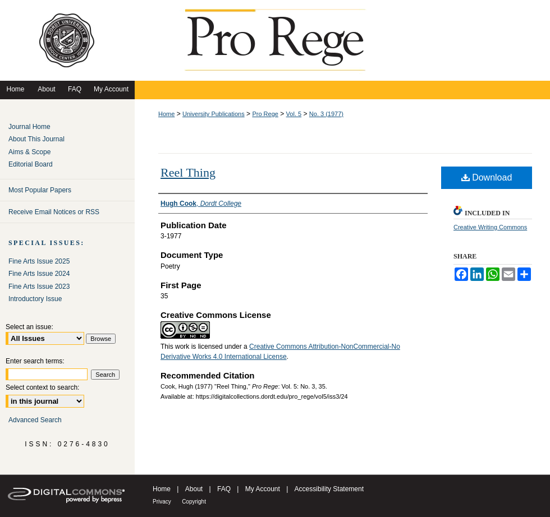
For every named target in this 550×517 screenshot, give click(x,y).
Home (166, 113)
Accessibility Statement (329, 489)
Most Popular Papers (39, 190)
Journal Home (29, 127)
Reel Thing (188, 172)
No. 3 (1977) (326, 113)
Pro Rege (265, 113)
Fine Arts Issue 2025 (39, 261)
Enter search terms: (35, 361)
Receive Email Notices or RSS (53, 212)
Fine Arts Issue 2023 (39, 286)
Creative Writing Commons (490, 227)
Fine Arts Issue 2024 (39, 274)
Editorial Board (30, 164)
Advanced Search (35, 420)
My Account (262, 489)
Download (486, 177)
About (194, 489)
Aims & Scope (29, 152)
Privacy (162, 501)
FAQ (224, 489)
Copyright (194, 501)
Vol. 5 (294, 113)
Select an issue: (29, 327)
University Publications (213, 113)
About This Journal (36, 139)
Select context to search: (42, 387)
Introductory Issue (35, 299)
